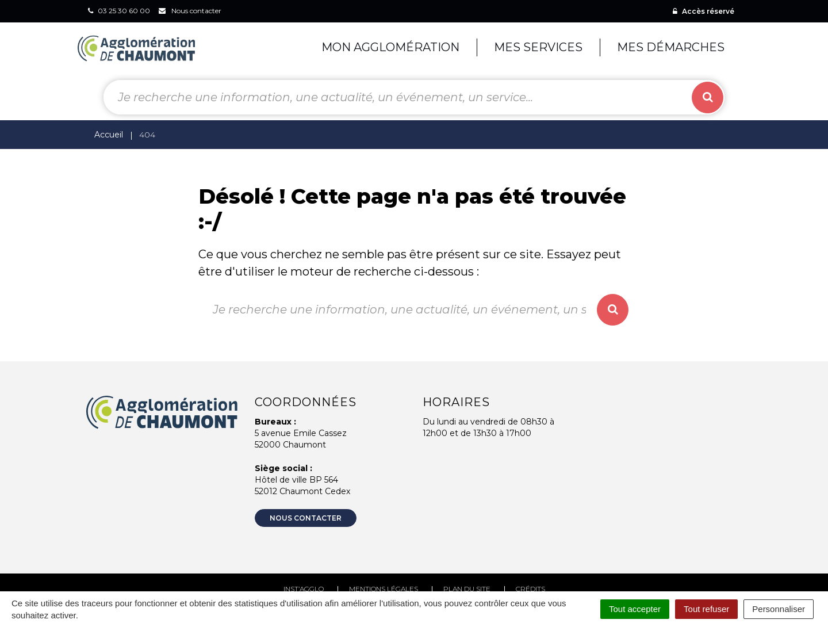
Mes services (538, 47)
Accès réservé (703, 11)
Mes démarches (670, 47)
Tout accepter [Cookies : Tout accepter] (635, 609)
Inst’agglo (303, 588)
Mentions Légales (383, 588)
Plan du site (466, 588)
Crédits (530, 588)
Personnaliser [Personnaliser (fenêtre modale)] (778, 609)
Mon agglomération (390, 47)
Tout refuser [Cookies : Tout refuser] (706, 609)
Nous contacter (306, 518)
